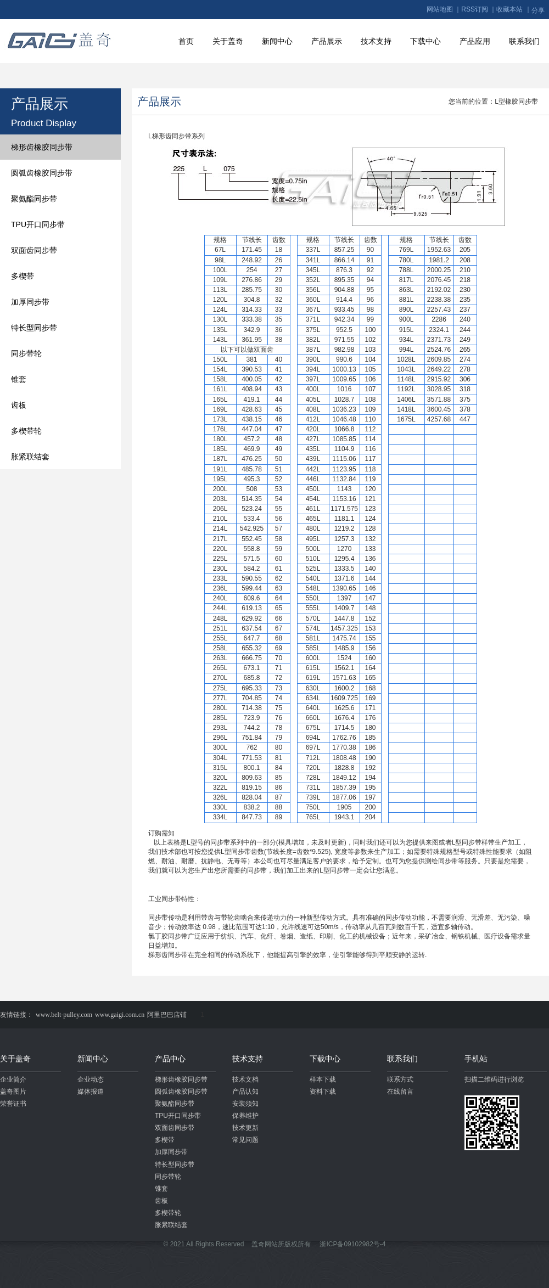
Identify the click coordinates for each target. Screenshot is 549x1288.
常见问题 (245, 1140)
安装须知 (245, 1103)
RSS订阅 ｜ (478, 9)
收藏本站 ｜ (513, 9)
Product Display (43, 123)
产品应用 (475, 41)
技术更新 (245, 1128)
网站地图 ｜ (444, 9)
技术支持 (376, 41)
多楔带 (22, 276)
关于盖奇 (227, 41)
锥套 (18, 379)
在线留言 (400, 1091)
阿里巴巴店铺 (167, 1015)
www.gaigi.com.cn (119, 1015)
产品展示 (326, 41)
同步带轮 (26, 353)
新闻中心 (277, 41)
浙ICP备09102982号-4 (352, 1244)
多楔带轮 (26, 430)
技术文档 (245, 1079)
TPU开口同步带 (38, 224)
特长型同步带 (34, 327)
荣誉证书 (13, 1103)
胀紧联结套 (30, 456)
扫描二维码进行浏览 (494, 1079)
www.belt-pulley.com (64, 1015)
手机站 (476, 1058)
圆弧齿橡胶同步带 (41, 172)
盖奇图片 (13, 1091)
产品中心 (170, 1058)
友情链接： (16, 1015)
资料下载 (323, 1091)
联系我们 (524, 41)
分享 (538, 10)
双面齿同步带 (34, 250)
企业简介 (13, 1079)
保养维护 (245, 1116)
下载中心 (425, 41)
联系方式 (400, 1079)
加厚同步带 (30, 301)
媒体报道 (90, 1091)
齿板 (18, 405)
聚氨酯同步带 (34, 198)
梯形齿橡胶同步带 (41, 147)
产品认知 (245, 1091)
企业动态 (90, 1079)
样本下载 (323, 1079)
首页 (186, 41)
